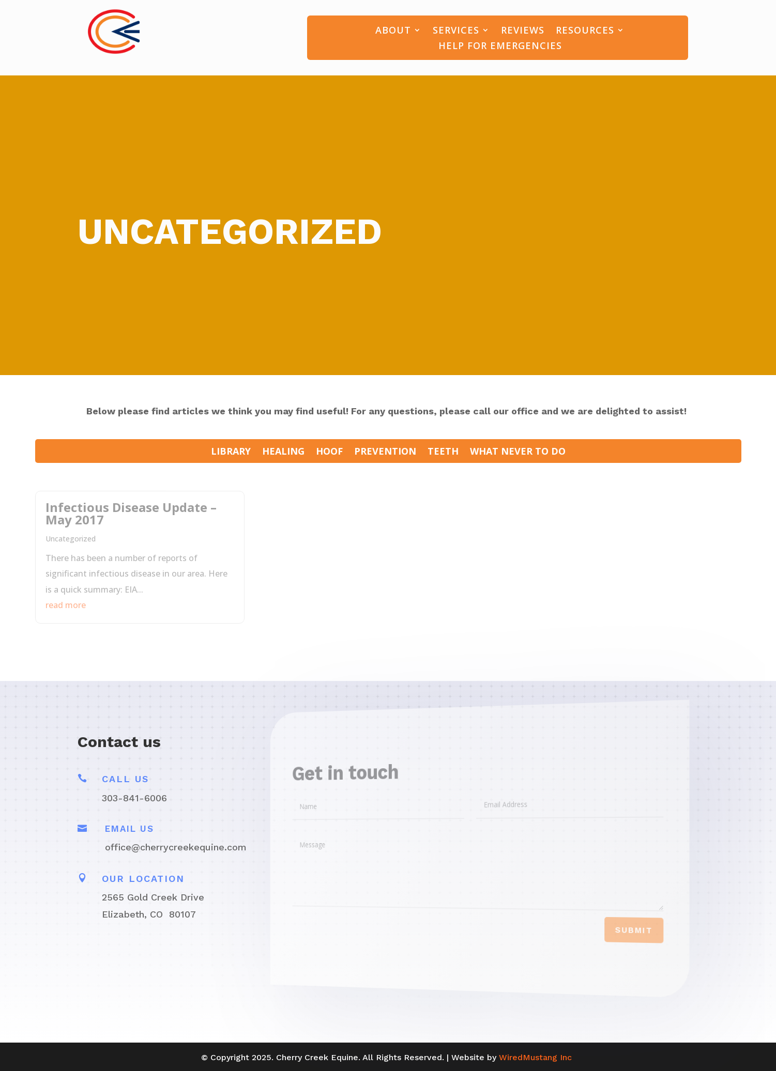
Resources (585, 31)
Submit (616, 935)
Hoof (329, 452)
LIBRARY (231, 452)
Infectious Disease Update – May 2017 (131, 513)
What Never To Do (518, 452)
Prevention (385, 452)
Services (456, 31)
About (393, 31)
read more (65, 605)
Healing (283, 452)
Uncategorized (70, 539)
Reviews (522, 31)
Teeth (443, 452)
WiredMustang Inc (535, 1057)
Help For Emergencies (500, 47)
